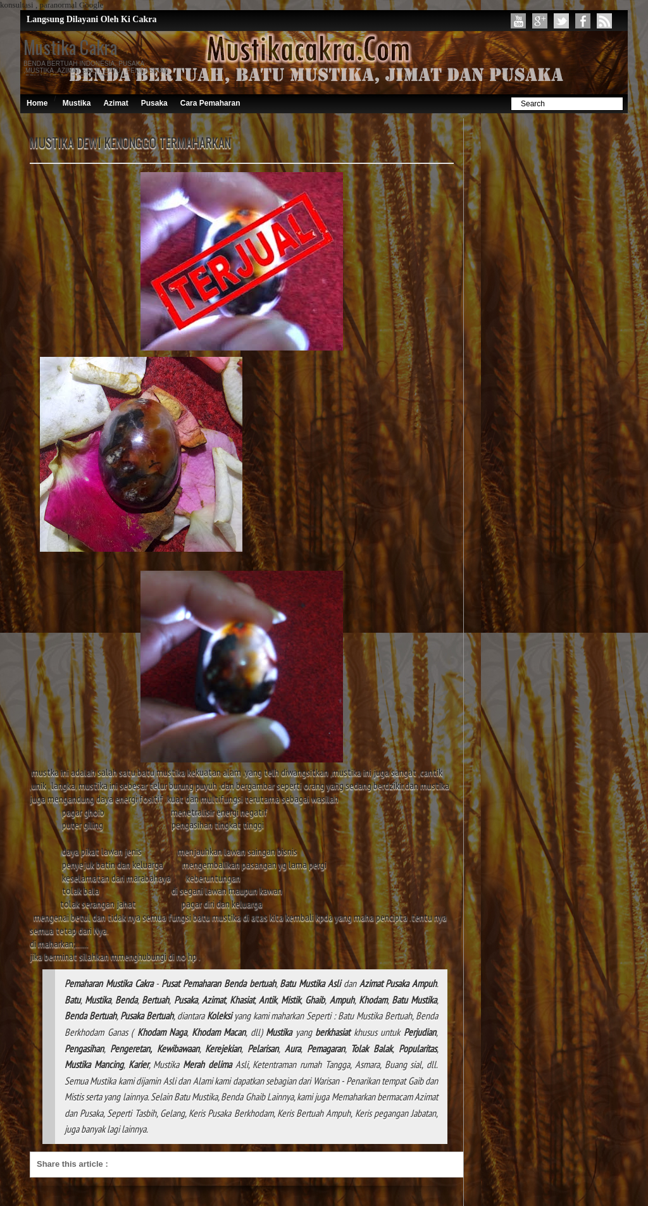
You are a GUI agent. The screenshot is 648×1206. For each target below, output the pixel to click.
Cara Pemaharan (210, 103)
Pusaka (154, 103)
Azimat (115, 103)
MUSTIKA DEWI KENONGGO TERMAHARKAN (130, 142)
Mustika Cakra (70, 47)
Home (37, 103)
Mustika (77, 103)
